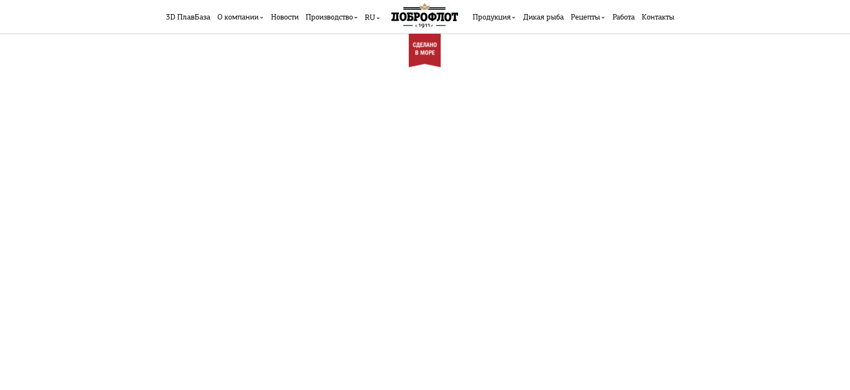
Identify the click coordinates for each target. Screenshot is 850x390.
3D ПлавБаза (188, 17)
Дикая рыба (543, 17)
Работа (624, 17)
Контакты (658, 17)
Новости (285, 17)
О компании (238, 17)
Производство (329, 17)
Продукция (492, 17)
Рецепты (585, 17)
